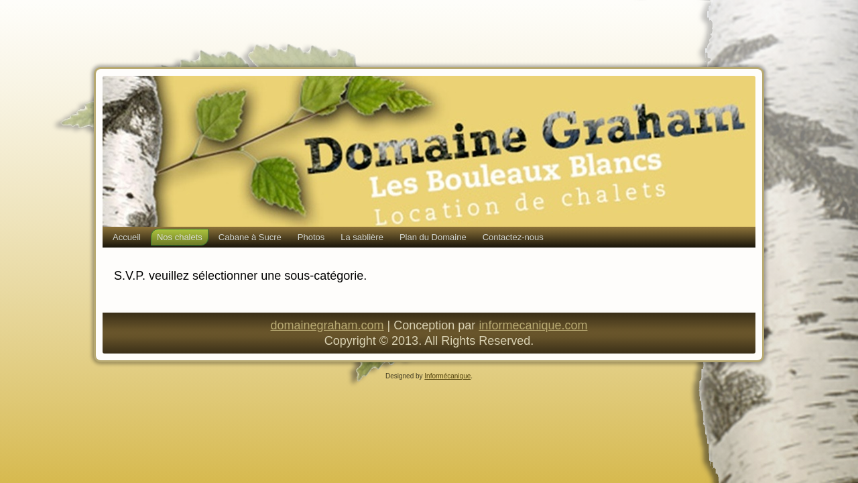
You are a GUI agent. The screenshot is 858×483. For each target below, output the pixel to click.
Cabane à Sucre (250, 237)
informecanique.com (533, 325)
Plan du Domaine (433, 237)
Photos (311, 237)
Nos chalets (179, 237)
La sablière (362, 237)
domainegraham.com (327, 325)
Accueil (127, 237)
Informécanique (447, 376)
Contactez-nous (513, 237)
